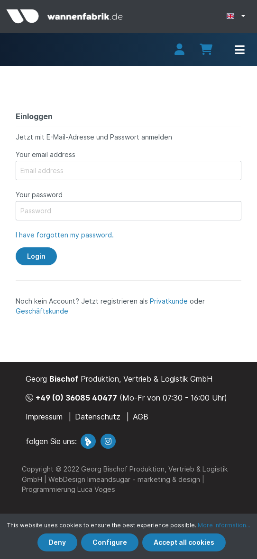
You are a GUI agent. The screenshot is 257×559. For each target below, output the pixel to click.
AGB (140, 416)
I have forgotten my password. (65, 235)
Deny (57, 542)
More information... (224, 525)
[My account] (179, 51)
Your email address (45, 154)
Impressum (44, 416)
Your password (39, 195)
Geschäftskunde (42, 311)
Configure (109, 542)
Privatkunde (169, 301)
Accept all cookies (184, 542)
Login (36, 256)
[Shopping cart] (206, 50)
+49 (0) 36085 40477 (76, 397)
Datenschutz (97, 416)
